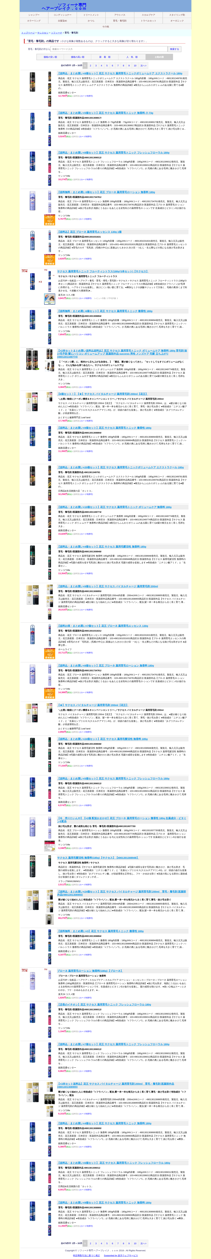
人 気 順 (132, 57)
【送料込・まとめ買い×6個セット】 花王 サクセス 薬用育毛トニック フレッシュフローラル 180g (113, 1162)
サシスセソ (42, 32)
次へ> (143, 65)
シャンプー (34, 15)
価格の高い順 (77, 57)
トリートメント (91, 15)
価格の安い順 (50, 57)
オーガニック (177, 20)
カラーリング (34, 20)
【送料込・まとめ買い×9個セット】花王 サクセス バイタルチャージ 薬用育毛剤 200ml (107, 586)
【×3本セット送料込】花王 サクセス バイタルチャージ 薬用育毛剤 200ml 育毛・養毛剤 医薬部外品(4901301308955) (115, 1085)
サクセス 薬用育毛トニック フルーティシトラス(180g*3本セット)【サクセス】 (103, 271)
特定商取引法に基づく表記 (86, 1255)
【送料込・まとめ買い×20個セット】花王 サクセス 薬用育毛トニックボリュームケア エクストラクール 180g (120, 467)
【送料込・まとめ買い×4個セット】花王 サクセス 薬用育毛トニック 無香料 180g (104, 1123)
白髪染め (62, 20)
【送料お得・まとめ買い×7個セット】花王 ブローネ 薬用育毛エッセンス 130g (102, 625)
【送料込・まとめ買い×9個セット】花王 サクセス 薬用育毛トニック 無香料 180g (104, 1202)
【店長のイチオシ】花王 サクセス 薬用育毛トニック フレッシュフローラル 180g (104, 1004)
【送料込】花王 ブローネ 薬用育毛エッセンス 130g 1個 (89, 231)
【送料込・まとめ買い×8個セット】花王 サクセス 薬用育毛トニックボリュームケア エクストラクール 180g (119, 73)
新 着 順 (104, 57)
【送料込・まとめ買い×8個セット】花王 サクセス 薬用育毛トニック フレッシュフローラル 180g (113, 152)
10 (135, 65)
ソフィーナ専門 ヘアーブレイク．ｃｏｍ (64, 7)
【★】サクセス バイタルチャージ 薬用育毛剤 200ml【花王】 (93, 705)
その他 (105, 26)
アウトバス (119, 15)
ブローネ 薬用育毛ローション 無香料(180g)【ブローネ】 (90, 970)
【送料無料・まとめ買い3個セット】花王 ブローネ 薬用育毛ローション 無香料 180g (106, 192)
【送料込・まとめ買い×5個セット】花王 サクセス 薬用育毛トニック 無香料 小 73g (105, 112)
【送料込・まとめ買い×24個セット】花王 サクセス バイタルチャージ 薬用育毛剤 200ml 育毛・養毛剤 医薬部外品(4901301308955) (121, 893)
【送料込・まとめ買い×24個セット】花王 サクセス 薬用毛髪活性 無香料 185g (102, 738)
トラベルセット (148, 20)
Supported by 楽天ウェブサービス (121, 1255)
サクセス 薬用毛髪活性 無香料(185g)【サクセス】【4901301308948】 (98, 857)
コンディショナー (62, 15)
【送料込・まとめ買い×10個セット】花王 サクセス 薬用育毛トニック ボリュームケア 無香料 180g (114, 507)
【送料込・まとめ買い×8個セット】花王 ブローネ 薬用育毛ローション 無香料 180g (105, 665)
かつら (91, 20)
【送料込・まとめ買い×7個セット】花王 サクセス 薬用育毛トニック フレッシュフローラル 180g (113, 1044)
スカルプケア (148, 15)
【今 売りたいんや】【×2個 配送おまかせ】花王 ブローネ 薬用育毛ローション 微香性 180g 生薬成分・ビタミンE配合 (121, 820)
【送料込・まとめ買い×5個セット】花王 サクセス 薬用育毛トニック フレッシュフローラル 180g (113, 778)
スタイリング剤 (177, 15)
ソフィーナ (56, 32)
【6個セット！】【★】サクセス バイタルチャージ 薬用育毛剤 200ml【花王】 (102, 393)
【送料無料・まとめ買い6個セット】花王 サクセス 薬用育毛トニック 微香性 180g (104, 311)
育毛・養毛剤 (119, 20)
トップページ (28, 32)
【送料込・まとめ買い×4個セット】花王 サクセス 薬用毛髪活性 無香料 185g (101, 546)
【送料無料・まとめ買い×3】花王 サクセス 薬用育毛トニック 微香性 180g (100, 931)
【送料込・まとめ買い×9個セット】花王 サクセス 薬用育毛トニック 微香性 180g (104, 427)
